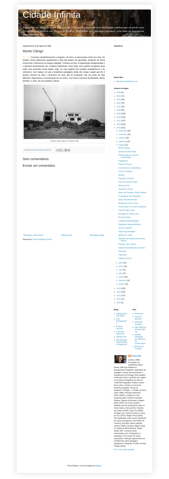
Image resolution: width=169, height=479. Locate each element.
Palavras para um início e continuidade (128, 156)
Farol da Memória (138, 318)
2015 (119, 128)
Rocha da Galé (124, 217)
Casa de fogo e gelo (126, 210)
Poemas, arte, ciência (127, 244)
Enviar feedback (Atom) (42, 239)
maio (121, 270)
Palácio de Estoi (124, 258)
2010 (119, 303)
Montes (121, 175)
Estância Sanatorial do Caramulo (131, 248)
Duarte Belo (136, 356)
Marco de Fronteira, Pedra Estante (132, 192)
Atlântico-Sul (121, 337)
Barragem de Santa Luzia (128, 214)
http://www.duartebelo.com (126, 81)
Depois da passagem (126, 231)
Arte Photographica (121, 321)
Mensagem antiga (97, 235)
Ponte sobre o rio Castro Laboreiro (132, 207)
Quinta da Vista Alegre (127, 152)
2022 (119, 103)
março (121, 277)
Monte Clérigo (124, 148)
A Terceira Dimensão (120, 333)
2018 (119, 117)
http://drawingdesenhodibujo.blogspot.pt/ (121, 342)
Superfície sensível (126, 178)
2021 (119, 107)
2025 (119, 92)
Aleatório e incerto (125, 189)
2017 (119, 121)
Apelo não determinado (127, 200)
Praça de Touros (124, 164)
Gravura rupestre (125, 228)
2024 (119, 96)
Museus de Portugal (139, 347)
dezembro (123, 131)
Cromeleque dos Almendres (129, 196)
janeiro (122, 284)
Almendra (122, 251)
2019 (119, 114)
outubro (122, 138)
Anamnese (139, 314)
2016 (119, 124)
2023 (119, 99)
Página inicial (66, 235)
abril (121, 273)
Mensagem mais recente (33, 235)
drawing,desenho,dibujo (121, 315)
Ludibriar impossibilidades (128, 221)
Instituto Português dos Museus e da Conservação (140, 339)
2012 (119, 295)
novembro (123, 134)
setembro (123, 141)
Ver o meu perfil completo (124, 449)
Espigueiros (123, 161)
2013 (119, 292)
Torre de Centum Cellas (127, 182)
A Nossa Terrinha (119, 327)
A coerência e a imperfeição (129, 168)
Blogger (98, 466)
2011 (119, 299)
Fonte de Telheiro (125, 171)
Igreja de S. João (125, 235)
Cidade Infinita (52, 15)
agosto (122, 145)
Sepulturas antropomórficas (129, 224)
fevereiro (122, 280)
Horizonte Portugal (138, 323)
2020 (119, 110)
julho (121, 263)
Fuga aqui (122, 255)
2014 (119, 288)
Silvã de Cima (124, 186)
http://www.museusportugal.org (140, 329)
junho (121, 266)
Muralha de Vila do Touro (128, 203)
